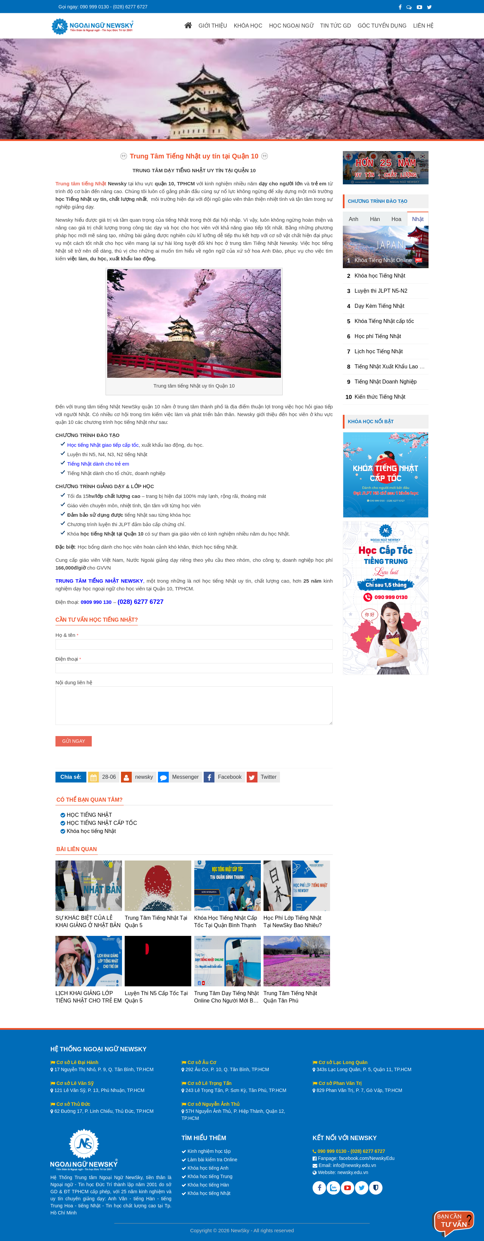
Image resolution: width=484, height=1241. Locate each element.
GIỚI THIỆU (213, 26)
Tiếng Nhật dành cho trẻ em (98, 464)
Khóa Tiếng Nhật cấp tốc (384, 321)
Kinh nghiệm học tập (209, 1151)
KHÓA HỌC (248, 26)
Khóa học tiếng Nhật (91, 831)
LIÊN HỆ (423, 26)
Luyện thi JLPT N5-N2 (381, 291)
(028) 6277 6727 (130, 6)
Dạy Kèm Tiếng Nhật (379, 306)
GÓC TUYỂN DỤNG (382, 26)
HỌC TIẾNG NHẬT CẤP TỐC (102, 823)
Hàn (375, 219)
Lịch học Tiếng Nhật (379, 351)
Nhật (418, 219)
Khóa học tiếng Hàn (208, 1185)
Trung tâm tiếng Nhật (80, 183)
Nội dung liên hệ (194, 686)
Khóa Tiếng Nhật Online (383, 260)
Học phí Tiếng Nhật (378, 336)
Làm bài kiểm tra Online (212, 1159)
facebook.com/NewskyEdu (367, 1158)
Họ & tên (194, 639)
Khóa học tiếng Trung (210, 1176)
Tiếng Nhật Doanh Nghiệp (386, 382)
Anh (353, 219)
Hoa (396, 219)
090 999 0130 (94, 6)
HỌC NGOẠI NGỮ (291, 26)
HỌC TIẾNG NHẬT (89, 815)
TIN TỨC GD (335, 26)
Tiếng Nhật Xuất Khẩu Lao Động (394, 366)
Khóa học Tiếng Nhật (380, 276)
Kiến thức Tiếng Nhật (380, 397)
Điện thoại (194, 663)
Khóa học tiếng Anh (208, 1168)
